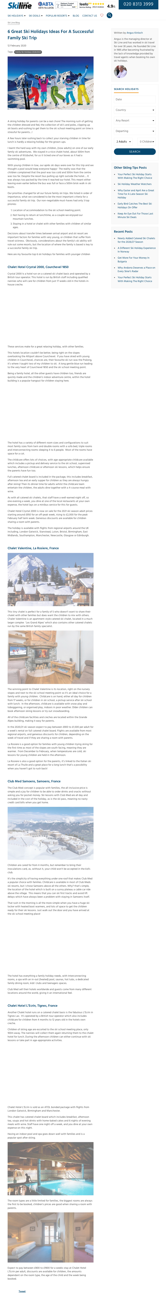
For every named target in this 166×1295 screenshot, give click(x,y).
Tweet (22, 1291)
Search (134, 152)
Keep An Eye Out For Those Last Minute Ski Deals (135, 215)
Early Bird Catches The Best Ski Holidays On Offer (135, 205)
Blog (76, 16)
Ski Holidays (17, 16)
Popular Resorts (58, 16)
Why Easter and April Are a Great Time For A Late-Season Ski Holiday (136, 194)
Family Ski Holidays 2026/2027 (28, 52)
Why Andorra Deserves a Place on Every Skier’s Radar (136, 269)
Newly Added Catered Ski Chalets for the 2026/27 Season (136, 240)
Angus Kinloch (135, 33)
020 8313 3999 (139, 4)
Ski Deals (36, 16)
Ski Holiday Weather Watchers (135, 184)
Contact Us (89, 16)
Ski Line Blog (14, 22)
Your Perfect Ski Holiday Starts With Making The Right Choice (135, 176)
